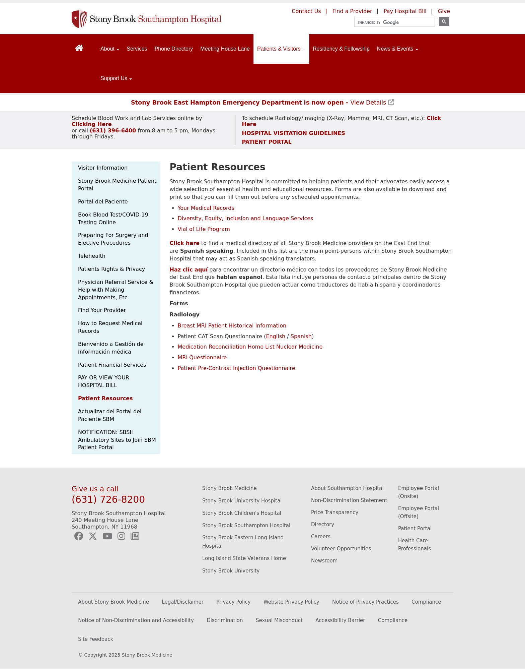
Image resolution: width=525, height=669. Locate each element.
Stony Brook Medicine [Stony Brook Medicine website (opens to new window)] (229, 488)
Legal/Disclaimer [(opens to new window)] (183, 602)
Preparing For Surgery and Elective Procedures (113, 239)
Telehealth (91, 256)
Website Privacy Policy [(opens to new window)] (291, 602)
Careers (320, 537)
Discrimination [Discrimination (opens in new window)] (225, 620)
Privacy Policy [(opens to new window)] (233, 602)
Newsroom (324, 561)
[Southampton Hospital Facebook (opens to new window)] (78, 536)
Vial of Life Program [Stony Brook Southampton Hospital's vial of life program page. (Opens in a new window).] (204, 229)
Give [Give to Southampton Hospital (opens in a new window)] (444, 11)
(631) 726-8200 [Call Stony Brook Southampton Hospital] (108, 499)
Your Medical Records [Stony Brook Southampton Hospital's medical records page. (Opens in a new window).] (206, 208)
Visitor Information (103, 168)
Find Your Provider (102, 310)
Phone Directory (174, 49)
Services (137, 49)
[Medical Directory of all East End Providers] (185, 243)
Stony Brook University (230, 571)
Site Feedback (95, 639)
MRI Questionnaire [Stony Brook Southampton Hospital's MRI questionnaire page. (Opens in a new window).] (202, 357)
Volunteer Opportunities (341, 549)
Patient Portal (415, 529)
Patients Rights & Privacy (111, 269)
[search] (392, 22)
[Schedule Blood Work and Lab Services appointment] (92, 124)
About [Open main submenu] (109, 49)
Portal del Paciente (103, 201)
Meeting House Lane (225, 49)
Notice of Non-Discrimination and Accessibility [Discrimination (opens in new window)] (136, 620)
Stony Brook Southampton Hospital (246, 526)
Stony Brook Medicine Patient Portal (117, 185)
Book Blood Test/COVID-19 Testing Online (113, 218)
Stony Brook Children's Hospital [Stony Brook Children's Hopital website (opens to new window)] (241, 513)
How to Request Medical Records (110, 327)
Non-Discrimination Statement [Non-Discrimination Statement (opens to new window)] (349, 500)
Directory (322, 525)
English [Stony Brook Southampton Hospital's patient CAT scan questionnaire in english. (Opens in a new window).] (275, 336)
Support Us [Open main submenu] (116, 78)
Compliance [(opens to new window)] (426, 602)
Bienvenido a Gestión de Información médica (111, 348)
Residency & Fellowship (341, 49)
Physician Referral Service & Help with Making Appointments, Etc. (115, 290)
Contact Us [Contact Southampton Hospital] (306, 11)
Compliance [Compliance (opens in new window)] (392, 620)
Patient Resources (105, 398)
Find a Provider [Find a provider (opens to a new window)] (352, 11)
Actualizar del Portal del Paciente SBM (109, 415)
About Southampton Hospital (347, 488)
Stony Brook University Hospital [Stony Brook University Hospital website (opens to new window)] (242, 501)
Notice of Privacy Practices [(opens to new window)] (365, 602)
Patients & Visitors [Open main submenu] (281, 49)
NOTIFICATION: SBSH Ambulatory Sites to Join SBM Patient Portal (117, 440)
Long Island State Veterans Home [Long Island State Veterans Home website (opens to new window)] (244, 558)
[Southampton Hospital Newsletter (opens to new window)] (135, 536)
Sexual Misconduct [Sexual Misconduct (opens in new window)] (279, 620)
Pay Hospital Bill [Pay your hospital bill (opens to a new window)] (405, 11)
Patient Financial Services (112, 365)
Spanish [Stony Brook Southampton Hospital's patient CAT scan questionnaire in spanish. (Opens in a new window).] (301, 336)
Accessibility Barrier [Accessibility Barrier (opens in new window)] (340, 620)
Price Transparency (334, 512)
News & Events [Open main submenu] (397, 49)
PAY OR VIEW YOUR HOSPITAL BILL (103, 381)
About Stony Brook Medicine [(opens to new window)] (113, 602)
